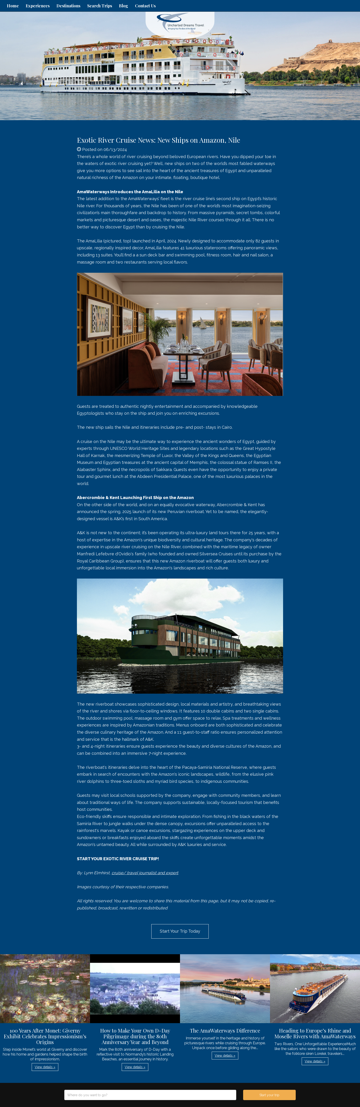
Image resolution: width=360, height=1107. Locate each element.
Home (13, 6)
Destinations (68, 6)
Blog (123, 6)
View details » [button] (45, 1067)
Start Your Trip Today (180, 931)
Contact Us (145, 6)
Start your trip (269, 1095)
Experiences (38, 6)
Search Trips (99, 6)
